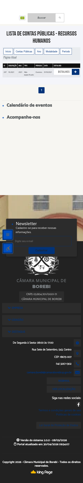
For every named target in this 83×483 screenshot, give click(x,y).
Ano (39, 51)
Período (66, 51)
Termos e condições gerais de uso (59, 410)
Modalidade (51, 51)
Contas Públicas (24, 51)
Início (8, 51)
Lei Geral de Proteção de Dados (58, 425)
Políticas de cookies (68, 414)
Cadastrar (41, 250)
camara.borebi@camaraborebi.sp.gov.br (49, 372)
